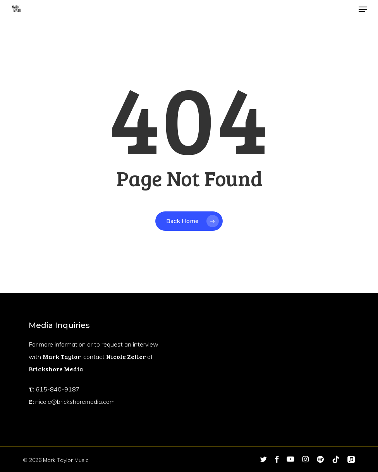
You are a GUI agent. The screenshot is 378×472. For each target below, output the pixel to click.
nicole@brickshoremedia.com (75, 401)
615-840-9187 (58, 389)
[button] (363, 9)
